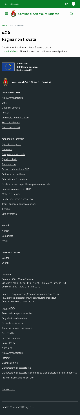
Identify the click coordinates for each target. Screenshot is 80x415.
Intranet (6, 358)
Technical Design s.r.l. (23, 407)
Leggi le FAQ (8, 308)
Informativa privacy (12, 338)
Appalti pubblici (9, 159)
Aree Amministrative (12, 98)
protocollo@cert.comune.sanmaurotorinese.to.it (31, 298)
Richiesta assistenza (12, 323)
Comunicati (7, 236)
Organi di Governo (11, 107)
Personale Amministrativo (15, 117)
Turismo (6, 209)
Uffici (4, 102)
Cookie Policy (8, 343)
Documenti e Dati (11, 127)
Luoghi (5, 258)
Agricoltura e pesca (11, 144)
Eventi (5, 263)
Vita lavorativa (9, 214)
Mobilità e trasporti (11, 194)
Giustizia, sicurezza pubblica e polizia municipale (26, 184)
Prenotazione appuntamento (16, 313)
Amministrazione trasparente (17, 328)
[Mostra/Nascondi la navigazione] (6, 13)
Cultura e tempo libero (13, 174)
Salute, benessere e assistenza (17, 199)
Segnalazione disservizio (14, 318)
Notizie (5, 231)
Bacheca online (10, 363)
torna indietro (9, 51)
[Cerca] (71, 13)
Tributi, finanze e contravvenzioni (19, 204)
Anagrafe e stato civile (13, 154)
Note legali (7, 348)
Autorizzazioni (9, 164)
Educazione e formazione (14, 179)
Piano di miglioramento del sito (17, 377)
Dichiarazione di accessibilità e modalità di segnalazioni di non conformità (39, 372)
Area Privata (8, 389)
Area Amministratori (12, 353)
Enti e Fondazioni (11, 122)
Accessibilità (8, 333)
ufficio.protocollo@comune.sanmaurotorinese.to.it (34, 294)
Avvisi (5, 241)
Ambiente (7, 149)
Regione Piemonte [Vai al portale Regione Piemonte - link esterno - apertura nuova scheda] (12, 4)
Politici (5, 112)
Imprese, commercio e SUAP (16, 189)
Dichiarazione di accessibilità (16, 367)
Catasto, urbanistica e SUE (15, 169)
